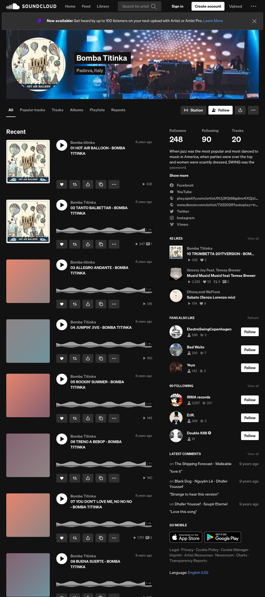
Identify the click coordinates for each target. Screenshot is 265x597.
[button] (253, 6)
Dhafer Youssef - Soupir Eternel (201, 504)
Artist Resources (198, 555)
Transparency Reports (188, 561)
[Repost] (74, 184)
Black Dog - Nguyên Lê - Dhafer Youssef (198, 484)
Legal (174, 550)
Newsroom (224, 555)
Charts (241, 555)
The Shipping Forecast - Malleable (203, 464)
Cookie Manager (234, 550)
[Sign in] (177, 6)
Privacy (187, 550)
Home (70, 6)
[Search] (139, 6)
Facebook (182, 185)
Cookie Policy (207, 550)
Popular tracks (32, 110)
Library (103, 6)
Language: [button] (189, 573)
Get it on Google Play (222, 537)
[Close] (254, 21)
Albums (76, 110)
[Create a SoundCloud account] (208, 6)
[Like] (61, 184)
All (10, 110)
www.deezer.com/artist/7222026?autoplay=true (215, 205)
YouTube (181, 192)
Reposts (118, 110)
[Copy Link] (100, 184)
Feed (86, 6)
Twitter (179, 211)
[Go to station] (193, 110)
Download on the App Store (186, 537)
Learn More (213, 21)
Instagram (182, 218)
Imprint (176, 555)
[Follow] (220, 110)
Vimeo (179, 224)
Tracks (57, 110)
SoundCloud (31, 6)
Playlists (97, 110)
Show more (179, 175)
